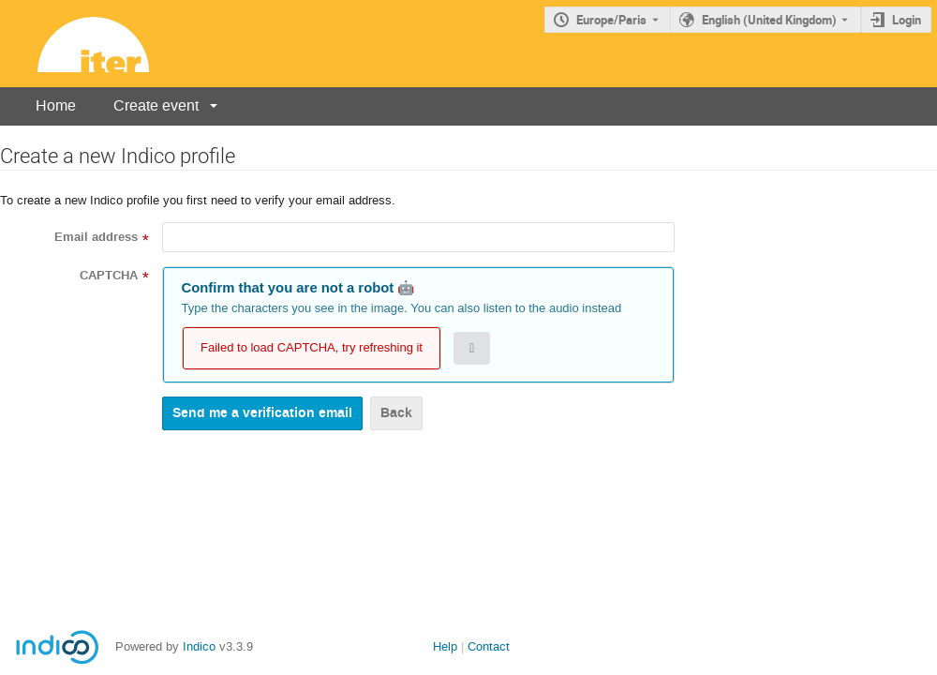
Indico (199, 646)
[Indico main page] (75, 43)
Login (906, 19)
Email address (96, 237)
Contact (489, 646)
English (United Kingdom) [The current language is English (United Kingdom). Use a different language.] (769, 19)
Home (56, 105)
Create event (156, 105)
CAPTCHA (109, 275)
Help (445, 646)
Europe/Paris (611, 19)
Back (396, 413)
